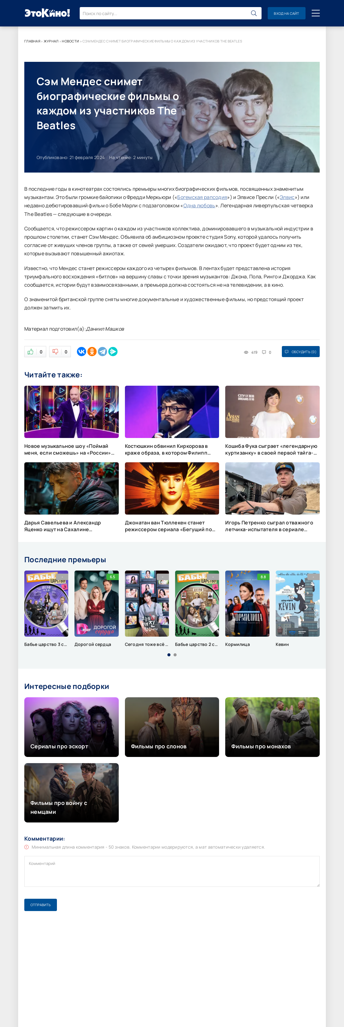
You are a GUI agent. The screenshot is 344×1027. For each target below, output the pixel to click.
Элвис (287, 197)
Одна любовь (199, 205)
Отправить (40, 904)
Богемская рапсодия (202, 197)
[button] (168, 654)
